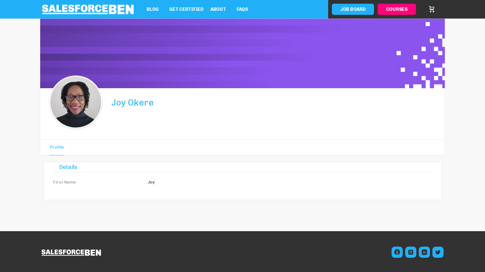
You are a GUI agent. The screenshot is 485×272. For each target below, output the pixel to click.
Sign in (441, 9)
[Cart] (432, 9)
